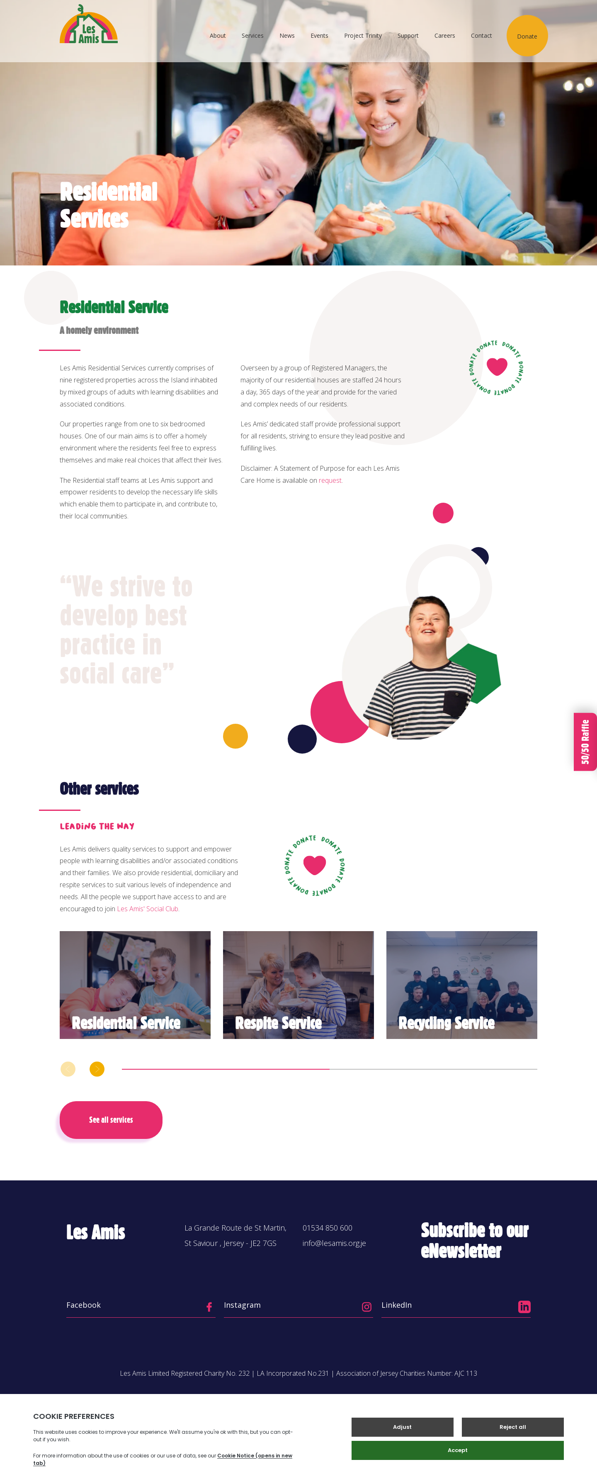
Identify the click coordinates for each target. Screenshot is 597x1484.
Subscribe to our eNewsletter (475, 1241)
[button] (97, 1069)
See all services (111, 1120)
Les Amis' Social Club (147, 908)
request (330, 480)
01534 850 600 (327, 1228)
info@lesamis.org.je (334, 1243)
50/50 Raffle (585, 742)
